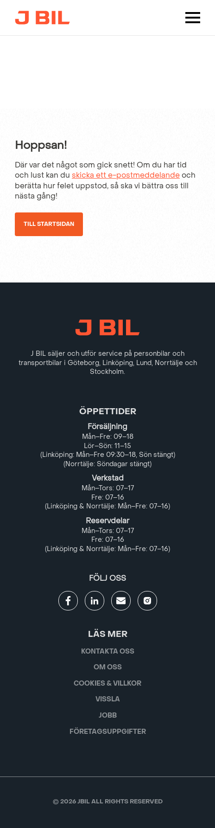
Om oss (108, 667)
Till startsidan (49, 224)
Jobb (108, 715)
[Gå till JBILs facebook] (68, 600)
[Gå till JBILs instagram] (147, 600)
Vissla (107, 699)
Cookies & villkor (107, 683)
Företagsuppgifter (108, 731)
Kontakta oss (107, 651)
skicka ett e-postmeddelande (126, 175)
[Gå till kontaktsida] (121, 600)
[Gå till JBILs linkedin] (94, 600)
